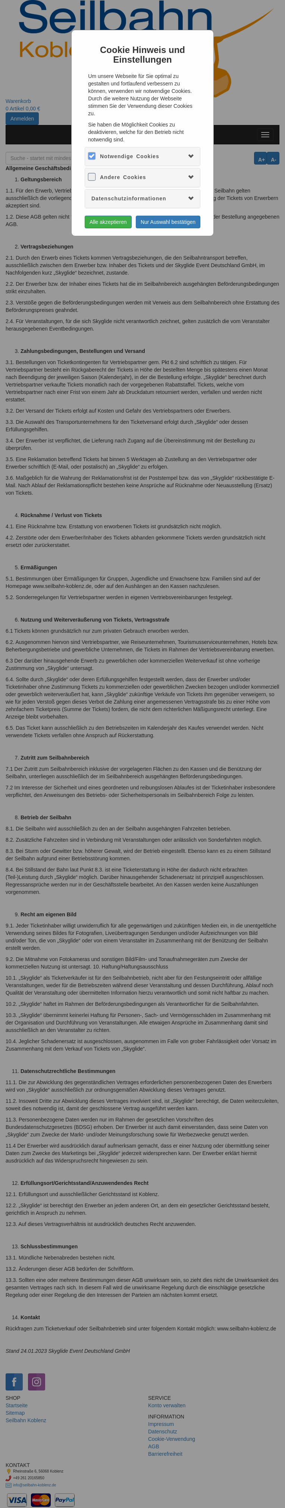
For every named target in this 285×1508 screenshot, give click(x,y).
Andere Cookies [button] (123, 177)
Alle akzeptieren (108, 222)
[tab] (142, 156)
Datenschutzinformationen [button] (128, 198)
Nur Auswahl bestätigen (168, 222)
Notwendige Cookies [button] (129, 156)
